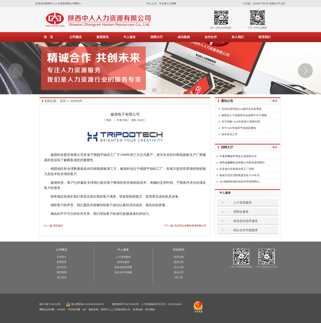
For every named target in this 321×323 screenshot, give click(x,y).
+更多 (274, 100)
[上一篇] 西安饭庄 (53, 225)
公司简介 (62, 256)
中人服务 (129, 37)
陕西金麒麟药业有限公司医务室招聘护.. (242, 162)
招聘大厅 (156, 37)
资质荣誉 (62, 262)
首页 (63, 100)
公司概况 (75, 37)
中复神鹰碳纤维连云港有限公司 (238, 156)
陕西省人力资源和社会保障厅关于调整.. (245, 115)
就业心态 (179, 272)
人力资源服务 (242, 202)
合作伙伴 (211, 37)
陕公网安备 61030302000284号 (87, 304)
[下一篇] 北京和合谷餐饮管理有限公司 (185, 225)
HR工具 (179, 277)
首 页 (48, 37)
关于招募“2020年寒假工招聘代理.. (241, 122)
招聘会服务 (241, 211)
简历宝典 (179, 256)
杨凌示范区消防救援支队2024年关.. (240, 175)
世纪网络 (150, 309)
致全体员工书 (229, 134)
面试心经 (179, 262)
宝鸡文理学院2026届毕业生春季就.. (242, 109)
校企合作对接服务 (245, 230)
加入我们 (238, 37)
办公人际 (179, 267)
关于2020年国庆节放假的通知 (239, 128)
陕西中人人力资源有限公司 (115, 309)
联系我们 (265, 37)
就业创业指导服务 (245, 221)
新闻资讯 (102, 37)
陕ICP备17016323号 (50, 304)
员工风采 (62, 277)
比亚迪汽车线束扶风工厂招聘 (236, 168)
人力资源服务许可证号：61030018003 (161, 304)
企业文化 (62, 267)
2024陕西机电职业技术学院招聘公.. (240, 181)
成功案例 (183, 37)
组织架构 (62, 272)
